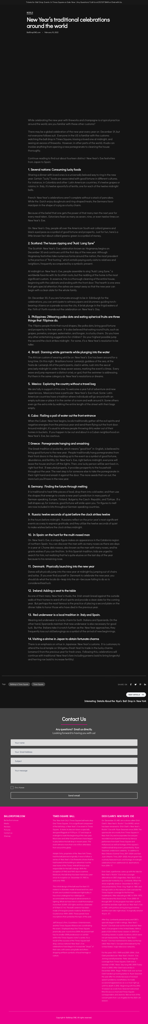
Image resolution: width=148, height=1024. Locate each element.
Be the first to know (11, 820)
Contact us (8, 833)
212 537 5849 (103, 2)
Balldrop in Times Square (19, 684)
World (30, 12)
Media (6, 823)
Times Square (38, 684)
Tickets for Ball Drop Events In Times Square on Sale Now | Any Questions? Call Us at (62, 2)
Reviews (7, 826)
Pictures (7, 829)
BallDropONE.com (34, 32)
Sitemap (7, 836)
